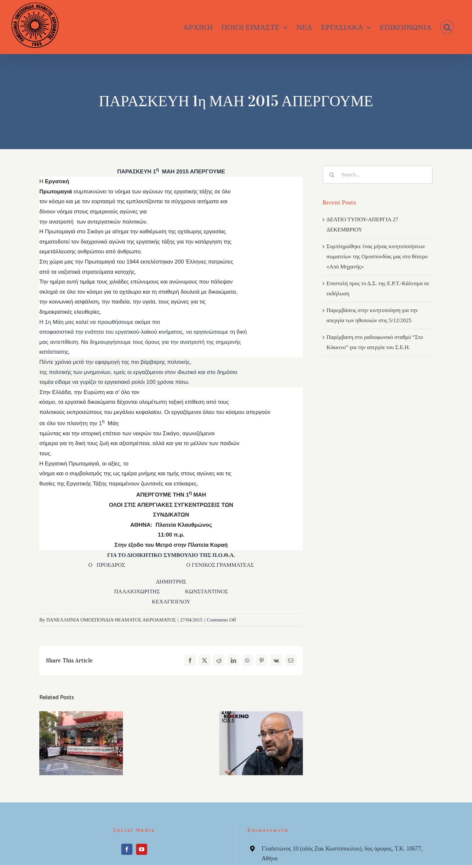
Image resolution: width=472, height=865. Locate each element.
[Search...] (378, 175)
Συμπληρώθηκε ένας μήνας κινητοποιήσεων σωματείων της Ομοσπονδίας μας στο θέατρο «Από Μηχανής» (377, 256)
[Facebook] (126, 849)
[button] (447, 27)
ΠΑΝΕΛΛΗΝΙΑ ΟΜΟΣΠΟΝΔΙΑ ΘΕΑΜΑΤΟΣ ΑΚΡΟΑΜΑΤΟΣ (111, 619)
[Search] (332, 175)
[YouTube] (141, 849)
